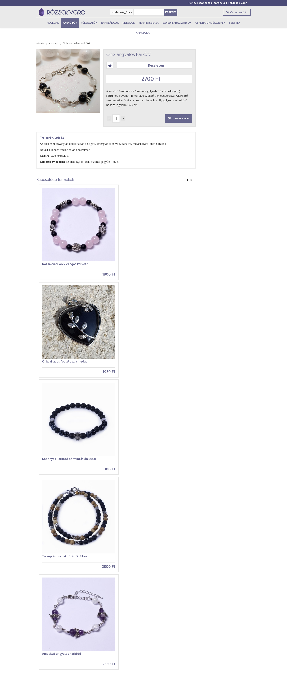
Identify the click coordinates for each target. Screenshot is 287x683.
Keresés (170, 12)
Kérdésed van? (237, 3)
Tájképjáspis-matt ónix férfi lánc (65, 561)
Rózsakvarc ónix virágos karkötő (65, 264)
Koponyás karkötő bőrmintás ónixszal (69, 462)
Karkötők (54, 43)
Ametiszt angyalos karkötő (61, 660)
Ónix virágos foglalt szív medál (64, 363)
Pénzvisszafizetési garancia (207, 3)
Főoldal (40, 43)
